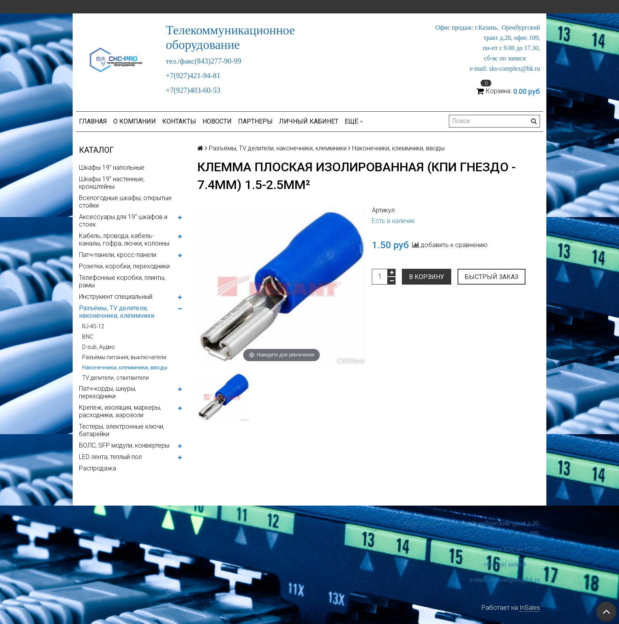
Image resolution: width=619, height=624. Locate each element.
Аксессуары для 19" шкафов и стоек (123, 220)
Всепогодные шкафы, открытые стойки (125, 201)
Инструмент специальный (115, 296)
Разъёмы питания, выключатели (124, 357)
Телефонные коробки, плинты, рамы (122, 281)
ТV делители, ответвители (115, 378)
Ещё (354, 121)
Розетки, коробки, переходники (124, 266)
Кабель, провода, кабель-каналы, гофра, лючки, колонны (124, 239)
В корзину (426, 277)
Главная (93, 121)
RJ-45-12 (93, 326)
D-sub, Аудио (98, 347)
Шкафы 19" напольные (111, 167)
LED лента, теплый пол (110, 457)
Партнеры (255, 121)
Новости (217, 121)
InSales (530, 607)
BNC (87, 337)
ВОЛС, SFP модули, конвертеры (124, 445)
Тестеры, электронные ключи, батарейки (121, 430)
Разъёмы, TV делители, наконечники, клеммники (116, 311)
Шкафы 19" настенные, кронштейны (111, 182)
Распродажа (97, 468)
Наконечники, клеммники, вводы (124, 367)
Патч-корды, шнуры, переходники (107, 392)
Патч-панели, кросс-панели (117, 255)
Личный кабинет (308, 121)
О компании (134, 121)
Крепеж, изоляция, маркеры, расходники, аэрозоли (120, 411)
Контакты (179, 121)
